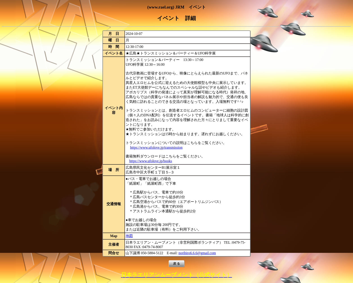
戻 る (176, 263)
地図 (129, 236)
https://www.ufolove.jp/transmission (156, 147)
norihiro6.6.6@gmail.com (197, 253)
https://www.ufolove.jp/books (150, 161)
